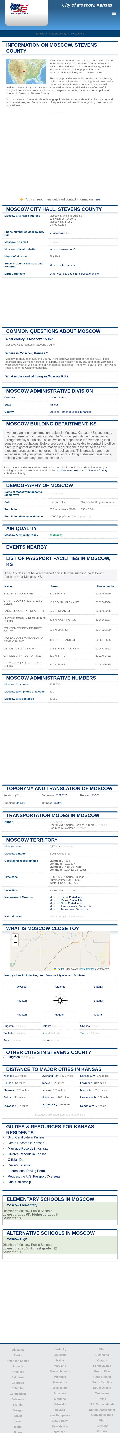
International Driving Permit (27, 1171)
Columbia (17, 1388)
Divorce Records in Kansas (27, 1154)
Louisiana (59, 1354)
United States (57, 397)
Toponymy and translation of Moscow (59, 788)
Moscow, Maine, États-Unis (65, 900)
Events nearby (26, 547)
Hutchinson (48, 1097)
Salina (7, 1097)
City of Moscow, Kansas (87, 5)
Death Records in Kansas (26, 1143)
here (97, 199)
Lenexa (46, 1090)
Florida (18, 1404)
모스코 (95, 795)
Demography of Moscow (39, 485)
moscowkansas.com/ (62, 249)
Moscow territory (32, 840)
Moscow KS (77, 33)
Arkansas (18, 1371)
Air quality (21, 528)
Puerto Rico (102, 1371)
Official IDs (15, 1159)
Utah (102, 1420)
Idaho (18, 1426)
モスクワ (61, 795)
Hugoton (38, 975)
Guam (18, 1415)
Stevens (54, 411)
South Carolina (102, 1382)
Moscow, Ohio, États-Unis (65, 903)
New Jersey (60, 1420)
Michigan (60, 1376)
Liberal (98, 1014)
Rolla (6, 1040)
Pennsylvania (102, 1365)
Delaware (18, 1399)
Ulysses (62, 975)
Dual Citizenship (19, 1182)
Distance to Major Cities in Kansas (53, 1069)
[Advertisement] (60, 153)
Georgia (18, 1410)
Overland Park (50, 1075)
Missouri (60, 1393)
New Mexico (60, 1426)
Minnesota (60, 1382)
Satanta (51, 975)
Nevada (60, 1409)
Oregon (102, 1360)
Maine (60, 1360)
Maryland (60, 1365)
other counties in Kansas (77, 411)
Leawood (8, 1105)
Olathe (7, 1082)
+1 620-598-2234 (59, 233)
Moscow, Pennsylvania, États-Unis (70, 906)
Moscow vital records (62, 265)
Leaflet (59, 969)
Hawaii (17, 1421)
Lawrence (86, 1082)
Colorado (18, 1382)
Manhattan (86, 1090)
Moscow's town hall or (74, 470)
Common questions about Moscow (53, 331)
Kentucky (60, 1349)
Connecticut (18, 1393)
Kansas (40, 33)
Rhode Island (102, 1376)
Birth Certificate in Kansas (26, 1137)
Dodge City (87, 1105)
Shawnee (9, 1090)
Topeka (46, 1082)
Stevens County (57, 33)
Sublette (79, 975)
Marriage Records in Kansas (28, 1148)
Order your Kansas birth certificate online (74, 273)
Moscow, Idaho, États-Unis (65, 897)
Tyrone (84, 1033)
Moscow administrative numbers (51, 678)
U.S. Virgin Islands (102, 1404)
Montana (60, 1399)
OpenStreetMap (87, 969)
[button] (15, 937)
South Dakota (102, 1387)
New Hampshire (59, 1415)
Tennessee (102, 1393)
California (17, 1377)
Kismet (46, 1040)
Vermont (102, 1426)
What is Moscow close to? (42, 928)
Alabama (18, 1349)
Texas (102, 1399)
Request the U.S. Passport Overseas (34, 1176)
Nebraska (60, 1404)
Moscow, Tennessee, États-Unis (68, 909)
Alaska (17, 1355)
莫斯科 (58, 802)
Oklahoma (102, 1354)
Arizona (18, 1366)
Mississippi (59, 1387)
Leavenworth (88, 1097)
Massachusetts (60, 1371)
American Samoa (18, 1360)
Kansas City (87, 1075)
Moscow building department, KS (51, 423)
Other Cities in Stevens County (48, 1052)
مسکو (18, 795)
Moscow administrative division (49, 391)
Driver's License (19, 1165)
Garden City (49, 1104)
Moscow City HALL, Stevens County (54, 209)
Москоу (20, 802)
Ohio (102, 1349)
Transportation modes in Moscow (52, 815)
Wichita (7, 1075)
